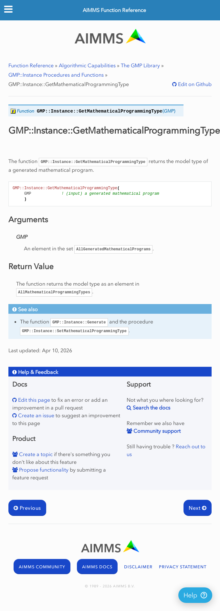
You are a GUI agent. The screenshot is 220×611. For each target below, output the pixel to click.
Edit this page (33, 399)
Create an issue (35, 415)
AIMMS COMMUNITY (42, 566)
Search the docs (150, 407)
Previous (27, 508)
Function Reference (31, 65)
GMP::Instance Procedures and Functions (56, 74)
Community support (156, 430)
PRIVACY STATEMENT (182, 566)
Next (197, 508)
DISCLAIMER (138, 566)
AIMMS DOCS (97, 566)
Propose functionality (43, 469)
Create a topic (35, 454)
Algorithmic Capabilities (87, 65)
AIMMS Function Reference (114, 10)
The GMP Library (140, 65)
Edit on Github (194, 84)
